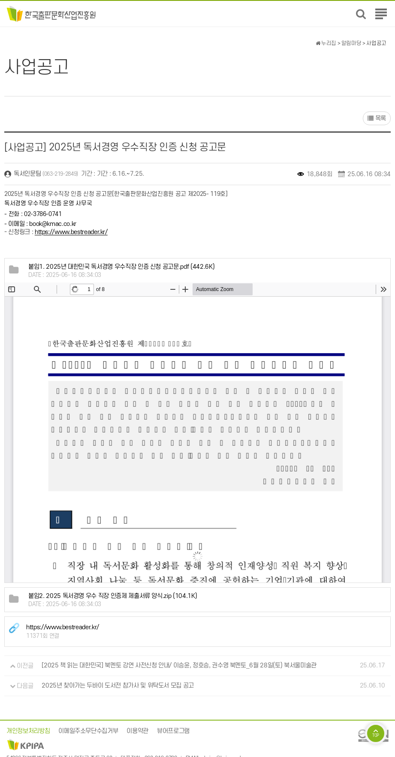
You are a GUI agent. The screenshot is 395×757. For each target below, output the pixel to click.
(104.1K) (112, 596)
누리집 (326, 43)
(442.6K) (121, 266)
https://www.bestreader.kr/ (71, 232)
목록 (377, 118)
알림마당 (351, 43)
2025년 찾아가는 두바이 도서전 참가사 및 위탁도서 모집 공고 (118, 686)
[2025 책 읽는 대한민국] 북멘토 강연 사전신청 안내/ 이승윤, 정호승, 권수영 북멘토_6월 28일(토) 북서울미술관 (179, 666)
